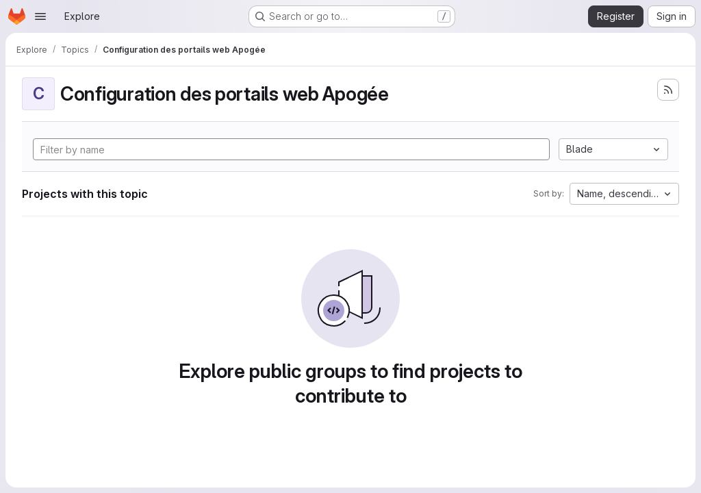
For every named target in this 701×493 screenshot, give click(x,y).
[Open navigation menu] (40, 16)
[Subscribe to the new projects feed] (668, 90)
